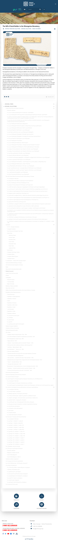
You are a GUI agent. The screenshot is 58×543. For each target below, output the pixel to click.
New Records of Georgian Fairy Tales (15, 231)
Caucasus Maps (10, 281)
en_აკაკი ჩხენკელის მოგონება (14, 140)
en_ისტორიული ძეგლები (13, 480)
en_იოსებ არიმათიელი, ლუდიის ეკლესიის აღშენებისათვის (21, 395)
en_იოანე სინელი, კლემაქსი (14, 391)
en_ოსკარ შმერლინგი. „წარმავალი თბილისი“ (17, 463)
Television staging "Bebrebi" (13, 351)
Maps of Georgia (10, 283)
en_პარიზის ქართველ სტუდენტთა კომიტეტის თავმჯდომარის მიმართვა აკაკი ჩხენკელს (28, 157)
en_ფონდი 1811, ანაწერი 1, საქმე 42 (15, 440)
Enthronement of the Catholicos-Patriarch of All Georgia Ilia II (19, 345)
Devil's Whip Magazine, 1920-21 (14, 456)
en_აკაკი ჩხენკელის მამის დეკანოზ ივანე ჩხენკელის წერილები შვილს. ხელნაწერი (27, 114)
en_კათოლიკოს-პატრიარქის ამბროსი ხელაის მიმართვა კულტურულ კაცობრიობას (27, 189)
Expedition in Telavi (11, 311)
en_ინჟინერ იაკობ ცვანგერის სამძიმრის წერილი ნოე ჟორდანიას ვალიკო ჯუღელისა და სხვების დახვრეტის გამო (30, 211)
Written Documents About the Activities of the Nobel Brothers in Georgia (20, 290)
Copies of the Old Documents (12, 273)
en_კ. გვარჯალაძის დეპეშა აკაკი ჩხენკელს (17, 172)
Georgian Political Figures (12, 256)
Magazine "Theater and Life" (13, 452)
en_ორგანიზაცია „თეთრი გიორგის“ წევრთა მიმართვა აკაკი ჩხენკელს (24, 170)
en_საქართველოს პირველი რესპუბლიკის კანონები (19, 383)
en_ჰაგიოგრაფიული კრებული (14, 414)
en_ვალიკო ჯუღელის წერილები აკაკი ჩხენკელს (18, 159)
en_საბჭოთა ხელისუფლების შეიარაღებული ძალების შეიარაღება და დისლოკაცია (27, 191)
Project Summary (10, 294)
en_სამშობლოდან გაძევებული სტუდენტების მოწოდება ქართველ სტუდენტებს (26, 186)
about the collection (11, 450)
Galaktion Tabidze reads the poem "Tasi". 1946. (17, 334)
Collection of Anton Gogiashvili (12, 459)
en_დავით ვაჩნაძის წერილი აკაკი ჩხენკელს (18, 155)
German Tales (12, 237)
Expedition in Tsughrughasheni (13, 296)
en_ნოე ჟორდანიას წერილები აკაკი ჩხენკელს (18, 130)
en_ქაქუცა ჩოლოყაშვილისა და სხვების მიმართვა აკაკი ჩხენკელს (23, 151)
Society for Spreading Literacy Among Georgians (16, 374)
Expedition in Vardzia (11, 298)
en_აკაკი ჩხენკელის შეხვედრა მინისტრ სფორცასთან (20, 134)
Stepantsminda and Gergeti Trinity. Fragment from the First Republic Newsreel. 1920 (24, 359)
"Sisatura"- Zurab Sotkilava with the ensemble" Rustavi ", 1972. (20, 342)
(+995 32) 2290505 (10, 525)
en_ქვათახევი (10, 319)
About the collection (11, 110)
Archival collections (26, 28)
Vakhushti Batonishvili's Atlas (12, 330)
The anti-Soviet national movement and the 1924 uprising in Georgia (20, 176)
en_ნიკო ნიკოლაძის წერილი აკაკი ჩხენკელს (18, 174)
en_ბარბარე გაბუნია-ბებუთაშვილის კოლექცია (18, 467)
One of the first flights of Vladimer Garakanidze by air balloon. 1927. (21, 336)
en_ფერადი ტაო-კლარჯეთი (14, 471)
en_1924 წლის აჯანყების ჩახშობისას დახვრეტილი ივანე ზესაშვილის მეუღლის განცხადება (29, 203)
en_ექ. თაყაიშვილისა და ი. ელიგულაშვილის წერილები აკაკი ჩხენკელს (24, 167)
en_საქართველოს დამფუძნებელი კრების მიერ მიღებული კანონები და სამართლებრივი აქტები (30, 385)
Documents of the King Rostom (12, 372)
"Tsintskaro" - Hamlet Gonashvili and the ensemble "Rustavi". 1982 (21, 368)
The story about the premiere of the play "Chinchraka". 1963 (19, 370)
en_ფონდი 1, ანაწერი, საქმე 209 (15, 423)
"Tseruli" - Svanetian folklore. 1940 (14, 361)
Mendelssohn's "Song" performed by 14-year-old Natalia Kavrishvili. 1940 (22, 366)
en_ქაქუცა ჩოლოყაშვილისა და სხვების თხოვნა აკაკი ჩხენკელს (22, 149)
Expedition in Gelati (11, 307)
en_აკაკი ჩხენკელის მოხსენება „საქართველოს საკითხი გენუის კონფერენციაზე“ (26, 161)
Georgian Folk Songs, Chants (13, 252)
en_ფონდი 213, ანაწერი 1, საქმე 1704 (16, 435)
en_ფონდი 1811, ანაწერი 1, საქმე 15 (15, 437)
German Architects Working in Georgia (14, 262)
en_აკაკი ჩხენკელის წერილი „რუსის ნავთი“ (17, 142)
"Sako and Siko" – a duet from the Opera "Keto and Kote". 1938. (20, 357)
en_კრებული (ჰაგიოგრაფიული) (14, 408)
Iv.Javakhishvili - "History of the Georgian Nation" (16, 260)
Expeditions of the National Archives (13, 292)
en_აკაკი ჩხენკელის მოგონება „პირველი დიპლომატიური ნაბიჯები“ (23, 144)
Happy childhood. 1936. (12, 340)
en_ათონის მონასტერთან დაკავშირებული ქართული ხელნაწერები (22, 387)
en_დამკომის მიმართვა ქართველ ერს (16, 201)
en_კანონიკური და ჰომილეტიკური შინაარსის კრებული (20, 402)
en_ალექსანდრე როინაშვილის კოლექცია (17, 475)
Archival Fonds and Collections (12, 28)
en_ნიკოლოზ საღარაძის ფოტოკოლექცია (17, 473)
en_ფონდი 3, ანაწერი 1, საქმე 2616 (15, 429)
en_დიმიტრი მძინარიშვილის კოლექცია (17, 482)
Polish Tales (11, 245)
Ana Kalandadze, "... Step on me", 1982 (15, 349)
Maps (7, 267)
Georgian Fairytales (11, 229)
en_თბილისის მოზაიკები (13, 315)
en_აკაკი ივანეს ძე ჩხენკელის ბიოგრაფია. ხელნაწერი (20, 112)
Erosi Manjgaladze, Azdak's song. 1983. (15, 338)
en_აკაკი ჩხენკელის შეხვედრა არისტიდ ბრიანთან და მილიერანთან (23, 136)
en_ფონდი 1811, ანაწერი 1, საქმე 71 (15, 444)
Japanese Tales (12, 248)
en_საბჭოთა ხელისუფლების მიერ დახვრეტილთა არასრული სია (22, 199)
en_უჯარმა (9, 321)
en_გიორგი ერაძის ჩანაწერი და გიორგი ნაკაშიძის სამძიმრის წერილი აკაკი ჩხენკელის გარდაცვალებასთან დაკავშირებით (28, 121)
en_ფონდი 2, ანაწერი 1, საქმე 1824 (15, 427)
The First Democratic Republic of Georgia (14, 264)
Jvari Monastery (10, 309)
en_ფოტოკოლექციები (11, 465)
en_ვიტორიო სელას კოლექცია (14, 477)
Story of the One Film (10, 288)
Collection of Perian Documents (12, 328)
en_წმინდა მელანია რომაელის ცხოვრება (17, 393)
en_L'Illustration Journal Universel (13, 446)
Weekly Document (36, 28)
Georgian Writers (10, 254)
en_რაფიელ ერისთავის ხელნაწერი (14, 461)
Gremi (8, 300)
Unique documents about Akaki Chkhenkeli (14, 108)
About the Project (12, 235)
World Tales (9, 233)
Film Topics (8, 332)
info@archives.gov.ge (38, 528)
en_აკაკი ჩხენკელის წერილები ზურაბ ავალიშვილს (19, 127)
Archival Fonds (9, 104)
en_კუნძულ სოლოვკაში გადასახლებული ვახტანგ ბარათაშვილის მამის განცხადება (27, 219)
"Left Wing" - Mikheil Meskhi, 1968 (14, 347)
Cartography (8, 277)
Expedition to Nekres (11, 313)
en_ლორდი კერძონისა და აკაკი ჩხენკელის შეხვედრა (20, 132)
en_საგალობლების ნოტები (12, 376)
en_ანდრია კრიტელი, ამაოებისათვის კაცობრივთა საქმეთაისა (22, 397)
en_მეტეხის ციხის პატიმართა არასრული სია (18, 193)
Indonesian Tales (12, 243)
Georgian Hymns (10, 258)
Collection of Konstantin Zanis (13, 469)
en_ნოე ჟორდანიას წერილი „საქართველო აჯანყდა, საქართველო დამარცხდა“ (26, 208)
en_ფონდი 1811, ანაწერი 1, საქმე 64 (15, 442)
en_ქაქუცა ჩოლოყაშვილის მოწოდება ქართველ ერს (20, 184)
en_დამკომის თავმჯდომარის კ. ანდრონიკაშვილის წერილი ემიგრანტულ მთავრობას (27, 195)
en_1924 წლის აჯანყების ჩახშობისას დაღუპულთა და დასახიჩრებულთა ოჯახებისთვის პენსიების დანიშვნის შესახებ (30, 214)
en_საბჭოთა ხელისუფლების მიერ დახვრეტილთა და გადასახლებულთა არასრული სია (28, 197)
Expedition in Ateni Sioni (12, 304)
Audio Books (10, 250)
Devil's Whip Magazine (12, 454)
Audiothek (8, 224)
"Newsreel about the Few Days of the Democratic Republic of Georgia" (21, 353)
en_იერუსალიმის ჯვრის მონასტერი (15, 323)
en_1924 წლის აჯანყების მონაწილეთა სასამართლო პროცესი (22, 217)
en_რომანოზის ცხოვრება (13, 406)
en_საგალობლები (11, 412)
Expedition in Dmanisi (11, 302)
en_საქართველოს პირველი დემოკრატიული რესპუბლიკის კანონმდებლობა (24, 378)
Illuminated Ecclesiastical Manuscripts (13, 269)
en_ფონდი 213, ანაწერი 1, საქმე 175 (15, 431)
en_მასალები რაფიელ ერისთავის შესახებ (16, 416)
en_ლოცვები (10, 410)
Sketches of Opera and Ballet (12, 285)
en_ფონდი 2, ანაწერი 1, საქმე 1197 (15, 425)
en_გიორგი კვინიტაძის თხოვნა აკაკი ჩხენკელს (18, 153)
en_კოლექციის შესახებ (13, 178)
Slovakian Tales (12, 239)
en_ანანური (10, 317)
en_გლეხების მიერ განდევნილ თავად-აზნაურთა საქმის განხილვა (23, 205)
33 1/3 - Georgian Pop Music (13, 226)
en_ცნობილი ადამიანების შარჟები (14, 448)
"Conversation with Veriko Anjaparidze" (15, 355)
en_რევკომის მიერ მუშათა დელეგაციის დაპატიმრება (20, 180)
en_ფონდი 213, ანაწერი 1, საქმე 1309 (16, 433)
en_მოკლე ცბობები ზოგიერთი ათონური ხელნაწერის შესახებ (22, 404)
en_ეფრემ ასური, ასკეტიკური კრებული (16, 399)
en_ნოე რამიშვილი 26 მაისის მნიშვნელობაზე (18, 182)
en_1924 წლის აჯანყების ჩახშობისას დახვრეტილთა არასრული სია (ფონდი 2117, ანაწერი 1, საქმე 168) (30, 222)
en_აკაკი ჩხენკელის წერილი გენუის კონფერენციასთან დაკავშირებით (24, 125)
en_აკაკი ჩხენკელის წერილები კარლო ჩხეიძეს (18, 163)
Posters (7, 275)
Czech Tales (11, 241)
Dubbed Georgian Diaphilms (12, 326)
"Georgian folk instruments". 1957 (14, 364)
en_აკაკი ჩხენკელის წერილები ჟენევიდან (17, 123)
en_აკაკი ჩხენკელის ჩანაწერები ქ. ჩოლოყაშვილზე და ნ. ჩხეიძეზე (23, 146)
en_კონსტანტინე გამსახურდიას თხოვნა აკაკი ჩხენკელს (20, 165)
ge (44, 9)
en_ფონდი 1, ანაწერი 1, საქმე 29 (15, 421)
